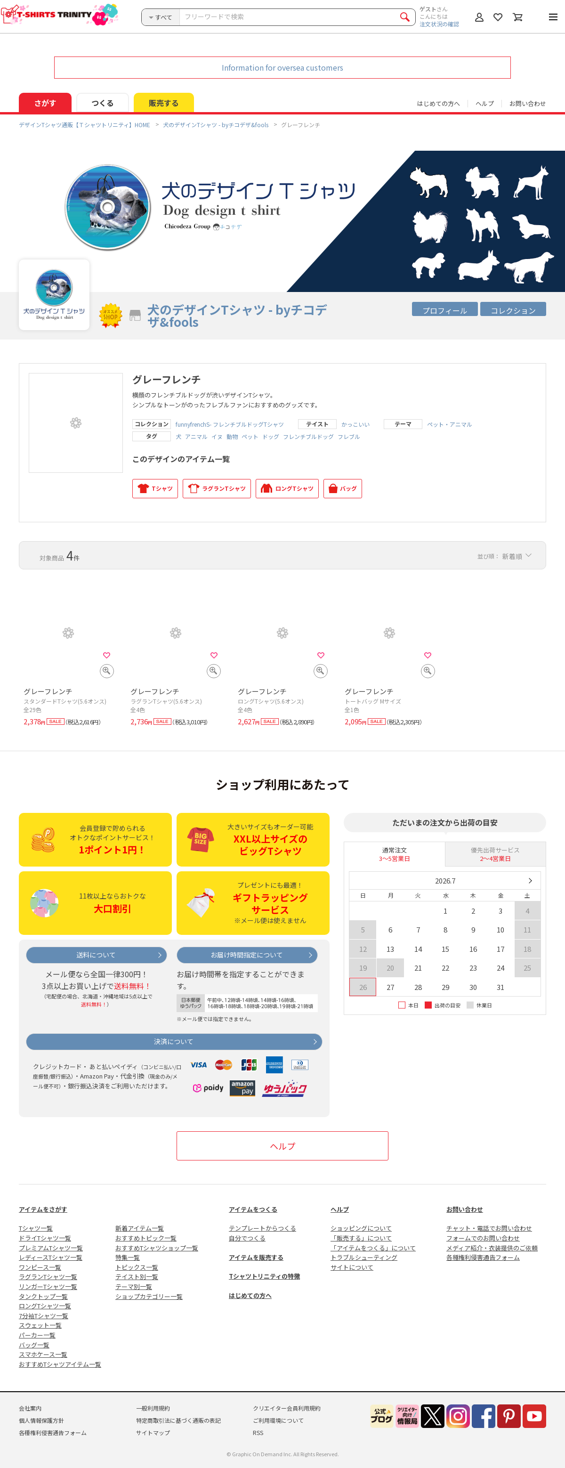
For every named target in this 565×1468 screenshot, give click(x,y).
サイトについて (352, 1267)
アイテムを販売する (256, 1257)
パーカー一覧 (37, 1334)
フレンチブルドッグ (308, 436)
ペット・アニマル (449, 424)
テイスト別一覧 (136, 1276)
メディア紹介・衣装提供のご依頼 (492, 1247)
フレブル (349, 436)
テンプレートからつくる (262, 1228)
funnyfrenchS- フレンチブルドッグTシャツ (230, 424)
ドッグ (270, 436)
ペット (250, 436)
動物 (232, 436)
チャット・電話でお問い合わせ (489, 1228)
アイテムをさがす (43, 1209)
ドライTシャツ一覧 (45, 1237)
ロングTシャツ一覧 (45, 1305)
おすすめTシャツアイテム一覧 (60, 1364)
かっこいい (355, 424)
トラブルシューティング (364, 1257)
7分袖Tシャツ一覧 (43, 1315)
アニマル (196, 436)
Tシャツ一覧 (36, 1228)
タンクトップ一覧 (43, 1296)
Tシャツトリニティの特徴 (264, 1276)
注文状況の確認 (439, 24)
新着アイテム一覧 (139, 1228)
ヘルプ (485, 103)
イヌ (217, 436)
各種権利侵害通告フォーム (483, 1257)
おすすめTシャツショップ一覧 (156, 1247)
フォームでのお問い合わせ (483, 1237)
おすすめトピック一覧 (146, 1237)
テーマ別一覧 (133, 1286)
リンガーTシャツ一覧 (48, 1286)
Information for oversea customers (282, 67)
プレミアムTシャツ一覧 (51, 1247)
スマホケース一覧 (43, 1354)
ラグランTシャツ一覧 (48, 1276)
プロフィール (445, 310)
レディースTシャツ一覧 (50, 1257)
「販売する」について (361, 1237)
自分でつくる (247, 1237)
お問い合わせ (527, 103)
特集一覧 (127, 1257)
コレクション (513, 310)
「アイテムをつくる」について (373, 1247)
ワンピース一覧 (40, 1267)
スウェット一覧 (40, 1325)
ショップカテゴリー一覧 (149, 1296)
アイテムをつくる (253, 1209)
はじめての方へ (250, 1295)
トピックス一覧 (136, 1267)
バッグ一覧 (34, 1344)
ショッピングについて (361, 1228)
